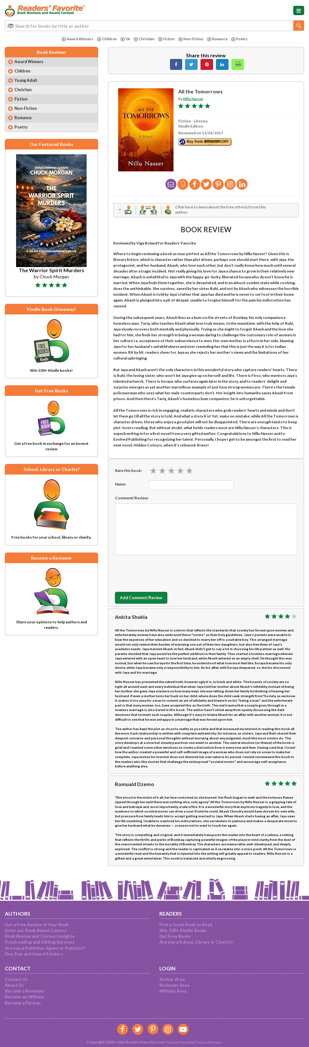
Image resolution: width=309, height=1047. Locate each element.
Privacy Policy (175, 1042)
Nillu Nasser (193, 98)
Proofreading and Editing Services (39, 942)
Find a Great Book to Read (185, 924)
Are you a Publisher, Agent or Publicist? (45, 948)
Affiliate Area (172, 991)
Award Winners (73, 39)
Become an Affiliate (24, 996)
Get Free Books (175, 936)
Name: (120, 485)
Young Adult (27, 82)
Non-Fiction (191, 39)
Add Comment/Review (145, 599)
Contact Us (16, 979)
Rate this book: (128, 471)
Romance (219, 39)
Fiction (165, 39)
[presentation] (164, 573)
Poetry (243, 39)
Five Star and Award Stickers (34, 953)
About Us (14, 985)
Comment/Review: (131, 499)
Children (104, 39)
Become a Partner (23, 1002)
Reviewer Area (174, 985)
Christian (142, 39)
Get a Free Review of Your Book (37, 924)
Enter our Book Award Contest (36, 930)
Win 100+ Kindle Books (183, 930)
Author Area (171, 979)
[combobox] (154, 26)
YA (123, 39)
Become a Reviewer (25, 991)
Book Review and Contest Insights (40, 936)
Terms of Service (210, 1042)
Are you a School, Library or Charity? (196, 942)
